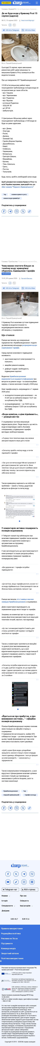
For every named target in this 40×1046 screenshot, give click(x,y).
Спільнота (24, 901)
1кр (5, 194)
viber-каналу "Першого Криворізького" (18, 187)
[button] (19, 521)
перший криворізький (11, 795)
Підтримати (6, 3)
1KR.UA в (12, 30)
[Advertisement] (20, 238)
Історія (4, 901)
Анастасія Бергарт (27, 20)
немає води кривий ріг (12, 198)
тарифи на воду (30, 795)
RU (14, 25)
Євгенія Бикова (26, 278)
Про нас (23, 896)
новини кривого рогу (19, 194)
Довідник (5, 911)
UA (10, 25)
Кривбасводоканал (11, 791)
